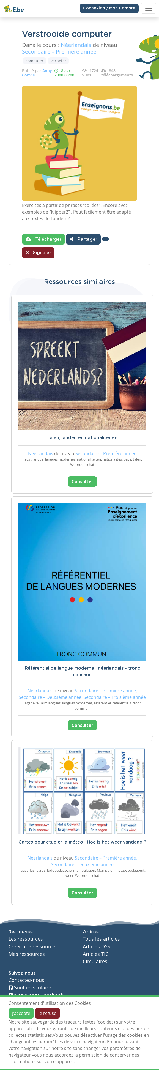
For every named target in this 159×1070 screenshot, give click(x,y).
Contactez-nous (26, 980)
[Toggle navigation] (148, 8)
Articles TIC (95, 954)
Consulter (82, 481)
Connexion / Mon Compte (109, 8)
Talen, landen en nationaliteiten (82, 438)
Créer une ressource (32, 946)
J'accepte (21, 1013)
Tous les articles (101, 939)
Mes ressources (27, 954)
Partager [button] (83, 239)
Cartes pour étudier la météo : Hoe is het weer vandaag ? (82, 842)
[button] (105, 239)
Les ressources (26, 939)
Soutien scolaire (30, 987)
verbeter (58, 60)
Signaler (38, 252)
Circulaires (95, 961)
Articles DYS (96, 946)
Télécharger (43, 239)
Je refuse (47, 1013)
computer (34, 60)
